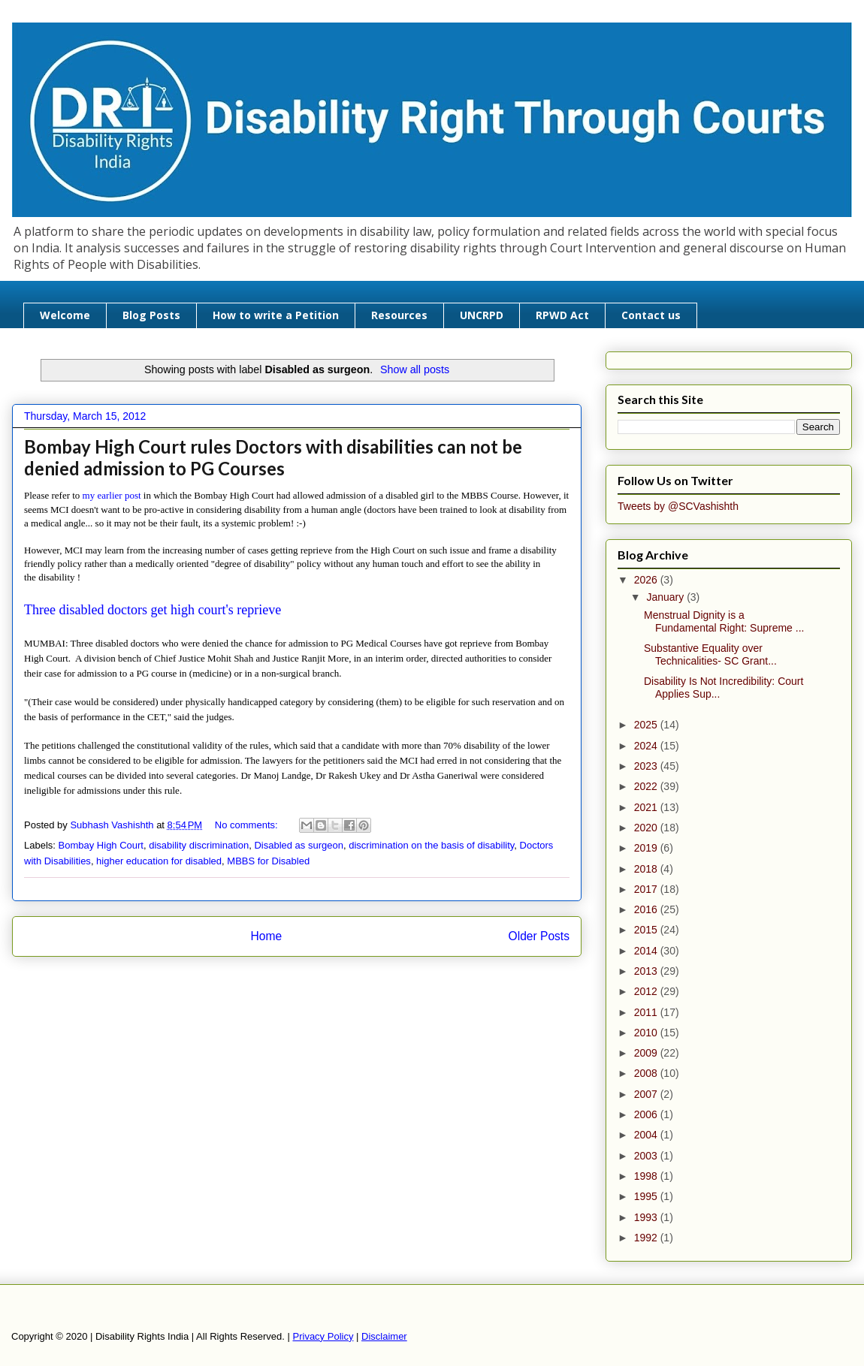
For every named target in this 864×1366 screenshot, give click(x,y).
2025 (647, 725)
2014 (647, 951)
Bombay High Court (101, 845)
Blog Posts (151, 315)
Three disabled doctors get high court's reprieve (152, 609)
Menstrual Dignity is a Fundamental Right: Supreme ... (724, 621)
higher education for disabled (159, 861)
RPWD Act (562, 315)
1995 (647, 1196)
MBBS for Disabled (268, 861)
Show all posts (414, 369)
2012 (647, 991)
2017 (647, 889)
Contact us (651, 315)
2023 (647, 766)
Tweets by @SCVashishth (678, 506)
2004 (647, 1135)
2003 (647, 1156)
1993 (647, 1217)
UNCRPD (481, 315)
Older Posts (539, 936)
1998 (647, 1176)
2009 (647, 1053)
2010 (647, 1033)
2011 (647, 1012)
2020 (647, 828)
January (666, 597)
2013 (647, 971)
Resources (399, 315)
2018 (647, 869)
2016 (647, 909)
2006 (647, 1114)
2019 (647, 848)
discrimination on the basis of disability (431, 845)
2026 (647, 580)
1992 (647, 1238)
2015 (647, 930)
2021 (647, 807)
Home (266, 936)
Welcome (65, 315)
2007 (647, 1094)
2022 (647, 786)
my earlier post (112, 495)
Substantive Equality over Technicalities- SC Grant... (710, 654)
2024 (647, 746)
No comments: (247, 825)
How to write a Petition (276, 315)
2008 (647, 1073)
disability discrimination (199, 845)
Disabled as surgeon (298, 845)
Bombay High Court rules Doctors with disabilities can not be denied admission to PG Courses (273, 457)
